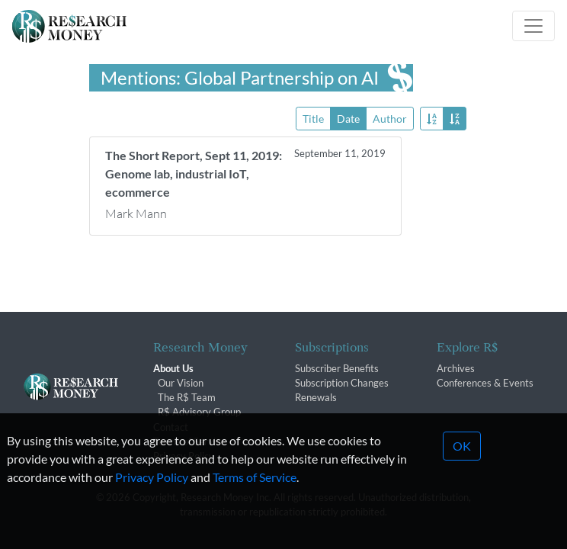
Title (313, 118)
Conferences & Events (485, 383)
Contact (170, 427)
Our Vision (180, 383)
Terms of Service (254, 493)
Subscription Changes (342, 383)
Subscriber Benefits (337, 368)
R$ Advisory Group (199, 412)
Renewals (316, 397)
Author (390, 118)
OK (462, 462)
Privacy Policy (151, 493)
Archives (456, 368)
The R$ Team (187, 397)
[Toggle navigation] (533, 26)
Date (348, 118)
